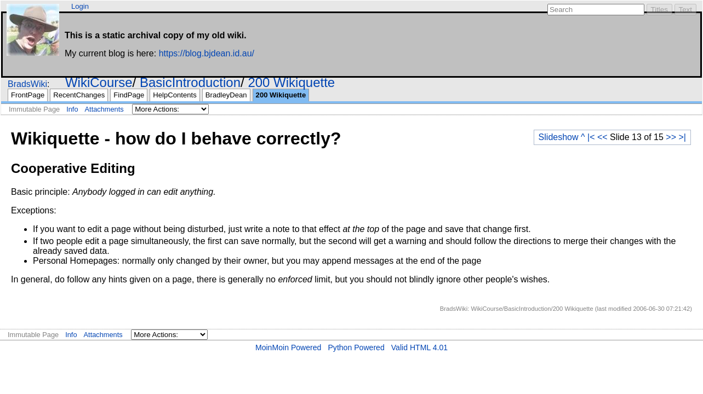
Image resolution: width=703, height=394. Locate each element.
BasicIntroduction (190, 82)
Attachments (104, 109)
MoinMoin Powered (288, 347)
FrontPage (27, 95)
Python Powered (356, 347)
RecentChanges (79, 95)
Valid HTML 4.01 (419, 347)
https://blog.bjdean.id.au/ (206, 53)
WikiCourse (99, 82)
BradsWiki (27, 84)
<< (602, 137)
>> (671, 137)
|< (591, 137)
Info (72, 109)
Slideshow (559, 137)
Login (80, 6)
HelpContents (174, 95)
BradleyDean (226, 95)
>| (683, 137)
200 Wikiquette (291, 82)
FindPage (128, 95)
